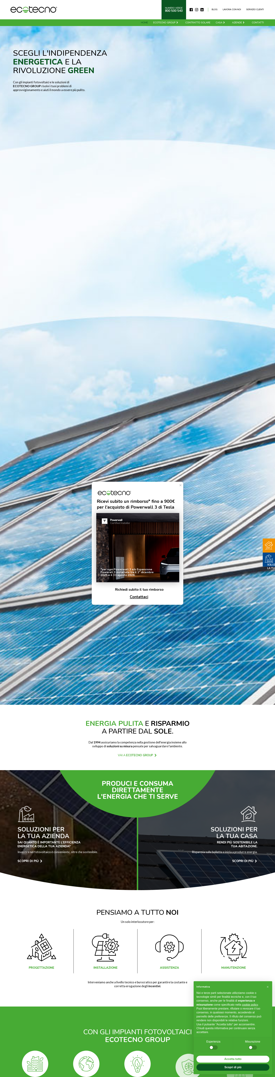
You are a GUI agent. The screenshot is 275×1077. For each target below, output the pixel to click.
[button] (267, 987)
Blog (214, 9)
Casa (220, 22)
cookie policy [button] (250, 1004)
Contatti (258, 22)
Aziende (238, 22)
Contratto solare (197, 22)
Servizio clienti (255, 9)
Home (144, 22)
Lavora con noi (232, 9)
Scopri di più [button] (233, 1067)
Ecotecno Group (165, 22)
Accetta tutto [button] (233, 1058)
